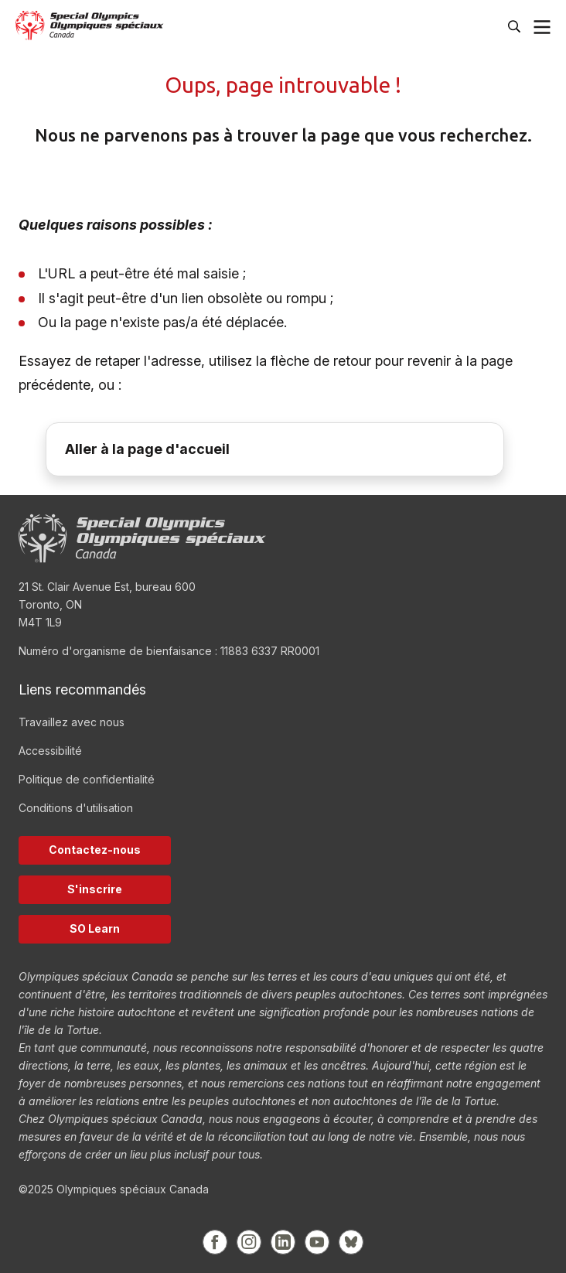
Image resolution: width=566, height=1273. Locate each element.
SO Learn (95, 928)
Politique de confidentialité (87, 779)
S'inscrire (94, 889)
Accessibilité (50, 750)
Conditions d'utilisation (76, 807)
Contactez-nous (95, 849)
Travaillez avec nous (71, 722)
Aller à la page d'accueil (147, 449)
